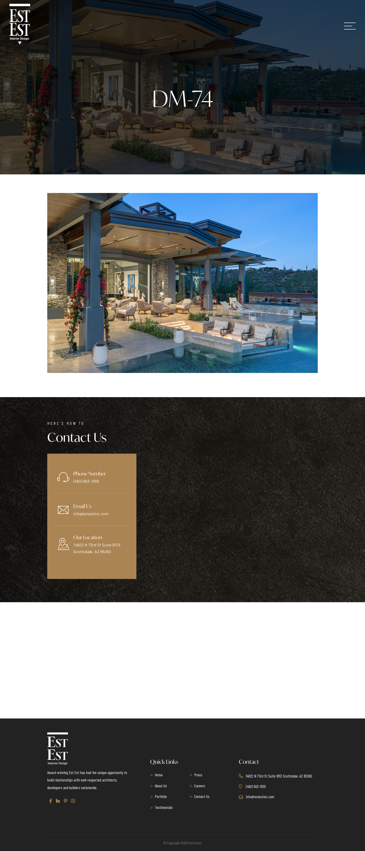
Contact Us (202, 796)
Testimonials (164, 807)
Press (198, 774)
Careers (199, 785)
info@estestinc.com (90, 513)
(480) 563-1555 (86, 481)
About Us (161, 785)
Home (159, 774)
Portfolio (161, 796)
